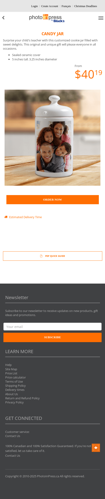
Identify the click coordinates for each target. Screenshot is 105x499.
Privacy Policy (14, 402)
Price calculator (15, 377)
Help (8, 365)
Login (34, 6)
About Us (11, 394)
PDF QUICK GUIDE (52, 256)
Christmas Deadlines (85, 6)
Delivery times (14, 390)
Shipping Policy (15, 386)
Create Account (49, 6)
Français (66, 6)
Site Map (11, 369)
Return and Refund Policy (22, 398)
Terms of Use (14, 381)
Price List (11, 373)
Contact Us (12, 436)
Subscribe (52, 337)
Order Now (52, 199)
